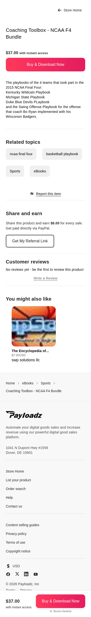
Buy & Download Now (45, 64)
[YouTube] (35, 574)
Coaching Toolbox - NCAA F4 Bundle (33, 391)
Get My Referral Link (30, 241)
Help (9, 497)
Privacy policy (16, 534)
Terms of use (15, 542)
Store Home (70, 10)
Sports (15, 171)
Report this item (45, 194)
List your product (18, 480)
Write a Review (45, 278)
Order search (16, 489)
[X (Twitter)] (17, 574)
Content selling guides (22, 525)
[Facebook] (8, 574)
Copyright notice (18, 551)
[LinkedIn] (26, 574)
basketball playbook (62, 154)
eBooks (40, 171)
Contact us (14, 506)
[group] (34, 334)
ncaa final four (21, 154)
